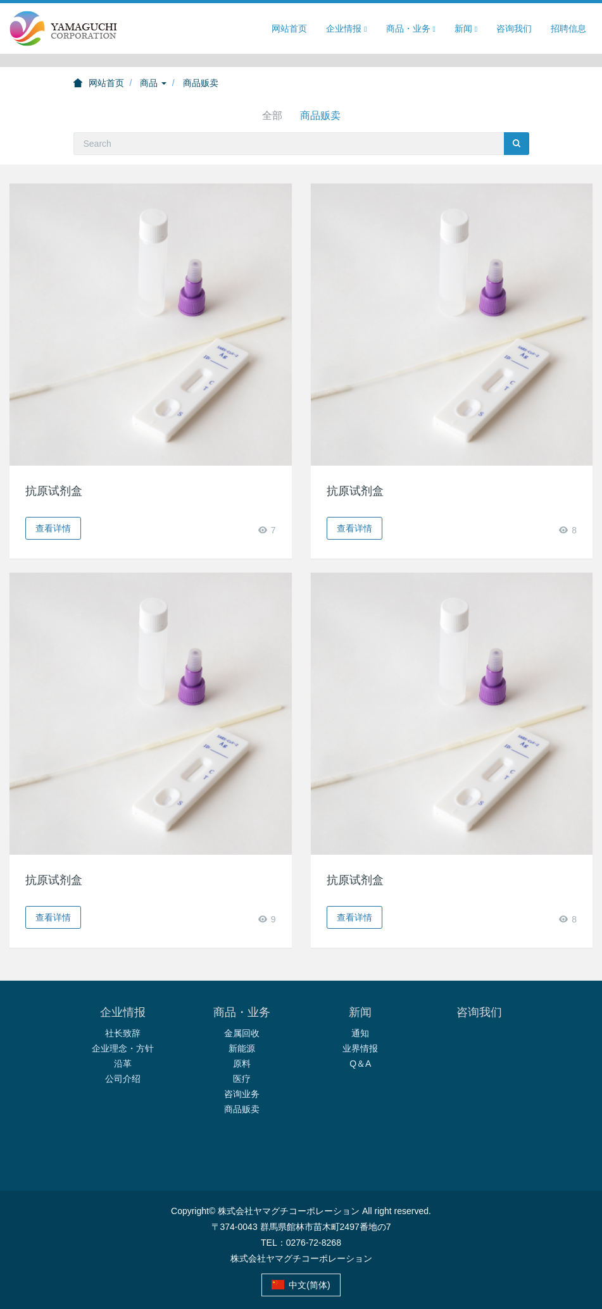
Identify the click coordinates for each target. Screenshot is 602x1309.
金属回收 (242, 1033)
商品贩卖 (200, 83)
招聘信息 (568, 28)
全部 (272, 115)
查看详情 (53, 528)
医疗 (242, 1079)
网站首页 (289, 28)
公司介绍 (123, 1079)
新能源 (242, 1048)
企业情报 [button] (346, 29)
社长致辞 (123, 1033)
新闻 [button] (466, 29)
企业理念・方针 (123, 1048)
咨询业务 (242, 1094)
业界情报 (360, 1048)
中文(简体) (301, 1285)
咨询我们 (514, 28)
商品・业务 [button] (411, 29)
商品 (153, 83)
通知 (360, 1033)
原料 (242, 1063)
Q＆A (360, 1063)
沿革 (123, 1063)
